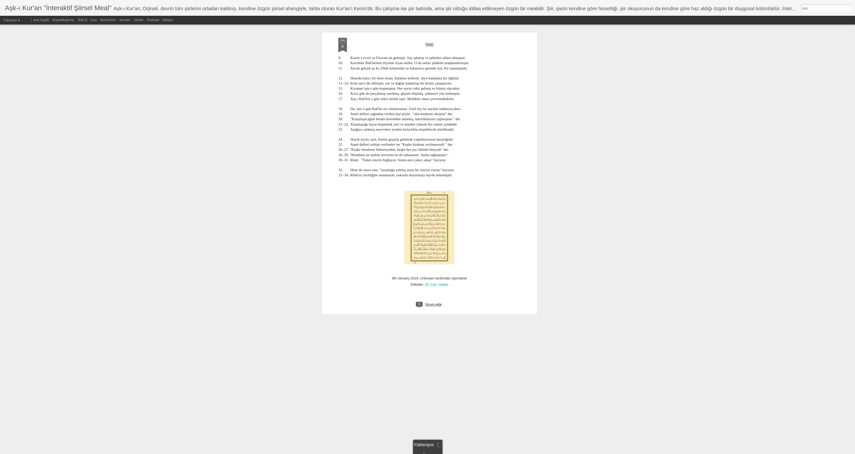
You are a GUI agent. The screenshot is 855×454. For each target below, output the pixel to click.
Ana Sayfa (41, 20)
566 (429, 37)
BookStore (108, 20)
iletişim (167, 20)
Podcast (153, 20)
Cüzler (138, 20)
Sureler (124, 20)
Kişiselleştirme (63, 20)
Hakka (443, 277)
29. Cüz (430, 277)
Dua (94, 20)
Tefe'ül (82, 20)
